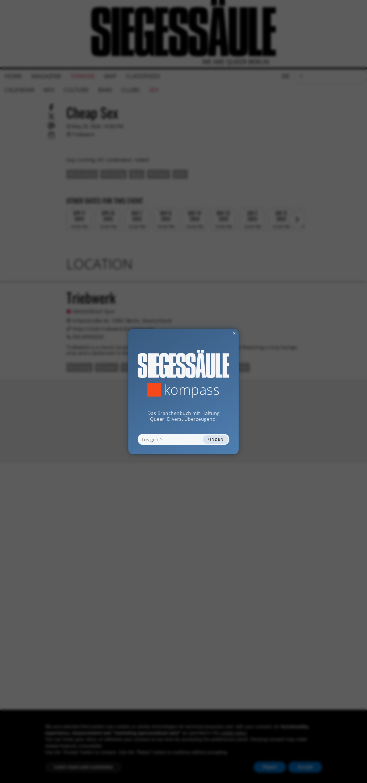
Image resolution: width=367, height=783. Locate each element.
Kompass (192, 389)
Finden (215, 439)
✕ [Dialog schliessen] (220, 333)
